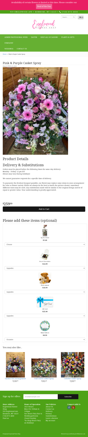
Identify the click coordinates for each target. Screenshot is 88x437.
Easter (34, 37)
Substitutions (51, 416)
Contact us (50, 409)
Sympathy (8, 43)
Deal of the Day (44, 6)
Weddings (8, 49)
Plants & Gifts (67, 37)
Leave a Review (52, 418)
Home (5, 54)
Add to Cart (44, 209)
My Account (50, 420)
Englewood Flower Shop (44, 24)
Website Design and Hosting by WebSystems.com (73, 433)
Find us (6, 418)
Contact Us (22, 49)
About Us (49, 407)
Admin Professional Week (16, 37)
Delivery (49, 411)
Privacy (49, 414)
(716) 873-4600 (68, 12)
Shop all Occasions (49, 37)
